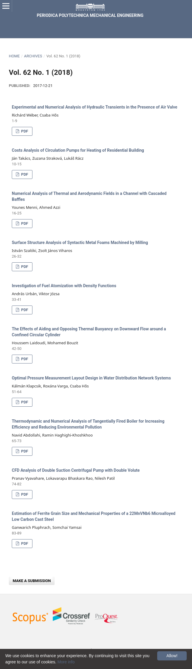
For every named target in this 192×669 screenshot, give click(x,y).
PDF (24, 131)
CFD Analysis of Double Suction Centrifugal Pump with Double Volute (76, 470)
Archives (33, 56)
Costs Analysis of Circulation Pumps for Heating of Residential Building (78, 150)
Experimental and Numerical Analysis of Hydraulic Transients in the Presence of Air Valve (94, 107)
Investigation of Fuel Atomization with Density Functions (64, 285)
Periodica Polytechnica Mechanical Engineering (90, 15)
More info (66, 662)
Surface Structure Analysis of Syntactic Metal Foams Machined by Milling (80, 242)
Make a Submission (32, 580)
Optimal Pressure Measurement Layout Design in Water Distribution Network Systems (91, 378)
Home (14, 56)
